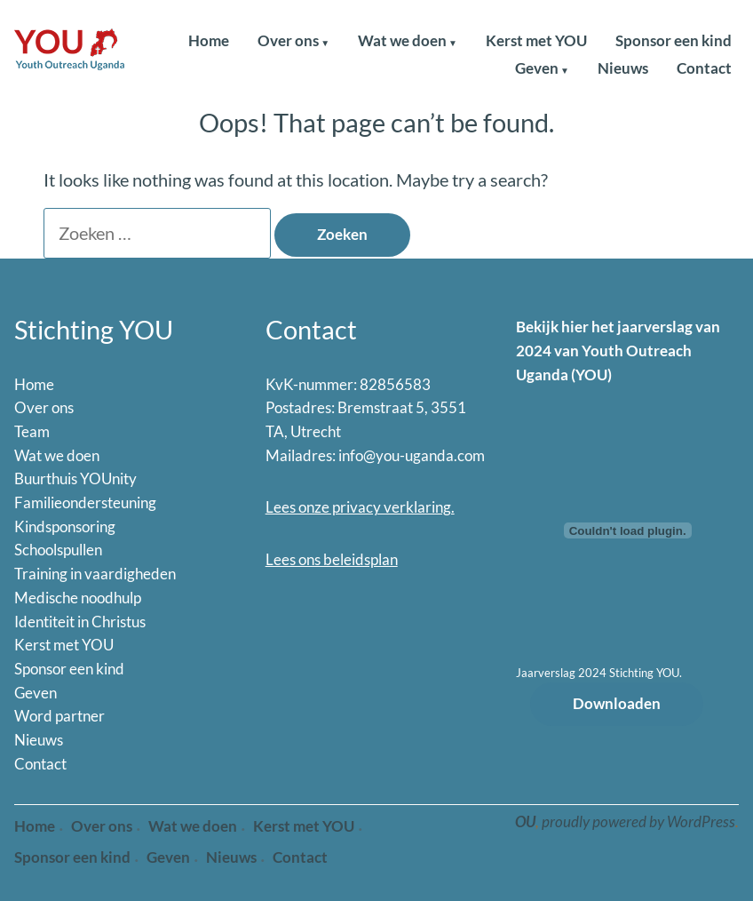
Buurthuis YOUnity (75, 479)
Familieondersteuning (85, 503)
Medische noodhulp (77, 598)
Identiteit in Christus (80, 622)
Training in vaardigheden (95, 574)
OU (525, 822)
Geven (537, 69)
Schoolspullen (58, 550)
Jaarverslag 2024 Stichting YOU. (599, 673)
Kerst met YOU (536, 42)
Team (32, 432)
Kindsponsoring (64, 527)
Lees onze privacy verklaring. (360, 507)
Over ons (288, 42)
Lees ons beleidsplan (332, 560)
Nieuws (623, 69)
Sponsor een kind (673, 42)
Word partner (59, 716)
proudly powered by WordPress (638, 822)
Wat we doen (402, 42)
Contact (704, 69)
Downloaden (617, 704)
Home (208, 42)
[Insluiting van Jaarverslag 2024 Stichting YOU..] (627, 530)
